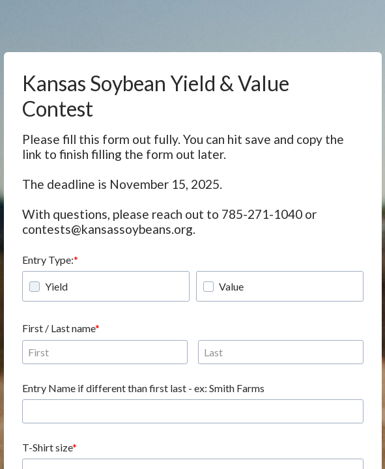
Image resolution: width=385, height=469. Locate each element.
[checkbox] (34, 286)
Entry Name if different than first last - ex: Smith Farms (143, 388)
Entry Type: (48, 259)
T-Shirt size (47, 447)
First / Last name (58, 328)
